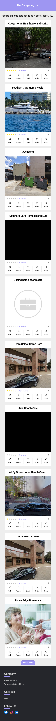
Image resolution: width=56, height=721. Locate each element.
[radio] (7, 70)
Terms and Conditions (14, 684)
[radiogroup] (12, 70)
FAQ (6, 698)
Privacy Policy (10, 680)
